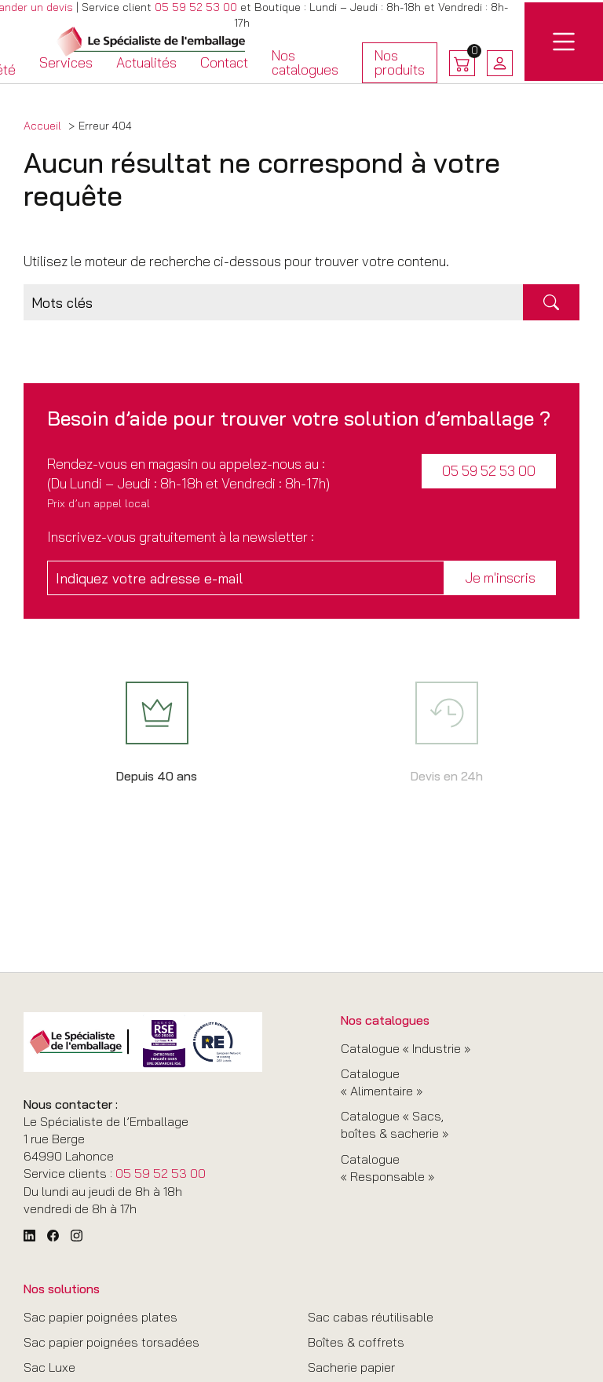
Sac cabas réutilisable (370, 1317)
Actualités (146, 62)
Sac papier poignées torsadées (111, 1342)
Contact (224, 62)
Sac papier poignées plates (100, 1317)
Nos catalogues (305, 62)
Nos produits (400, 64)
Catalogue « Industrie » (405, 1048)
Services (66, 62)
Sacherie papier (351, 1367)
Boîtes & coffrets (356, 1342)
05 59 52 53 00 (196, 7)
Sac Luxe (49, 1367)
